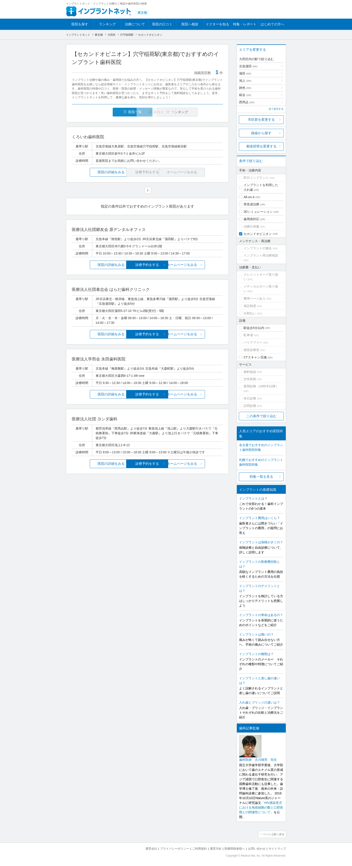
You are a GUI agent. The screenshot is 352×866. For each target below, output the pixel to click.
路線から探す (261, 133)
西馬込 (246, 102)
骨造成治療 (251, 204)
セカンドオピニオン (258, 234)
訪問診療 (250, 406)
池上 (245, 80)
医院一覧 (103, 112)
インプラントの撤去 (258, 248)
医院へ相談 (189, 24)
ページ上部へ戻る (273, 834)
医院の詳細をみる (97, 172)
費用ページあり (255, 298)
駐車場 (248, 335)
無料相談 (250, 372)
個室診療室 (251, 350)
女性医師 (250, 379)
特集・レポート (245, 24)
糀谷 (245, 95)
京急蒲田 (248, 66)
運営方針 (216, 848)
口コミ (150, 112)
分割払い (250, 313)
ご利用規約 (199, 848)
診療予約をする (147, 265)
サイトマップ (277, 848)
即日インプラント (256, 178)
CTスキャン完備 (255, 357)
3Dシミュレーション (258, 211)
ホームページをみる (198, 265)
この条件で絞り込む (261, 416)
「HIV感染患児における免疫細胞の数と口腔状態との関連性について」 (261, 807)
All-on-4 (249, 197)
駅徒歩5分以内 (254, 328)
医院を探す (79, 24)
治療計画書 (251, 226)
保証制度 (250, 306)
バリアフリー (253, 342)
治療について (135, 24)
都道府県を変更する (261, 146)
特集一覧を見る (261, 476)
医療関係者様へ (234, 848)
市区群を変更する (261, 119)
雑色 (245, 88)
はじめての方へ (272, 24)
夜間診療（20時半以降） (261, 386)
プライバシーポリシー (174, 848)
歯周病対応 (251, 219)
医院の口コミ (162, 24)
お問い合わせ (257, 848)
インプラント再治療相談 (261, 255)
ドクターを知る (217, 24)
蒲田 (245, 73)
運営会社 (151, 848)
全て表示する (276, 108)
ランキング (107, 24)
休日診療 (250, 398)
